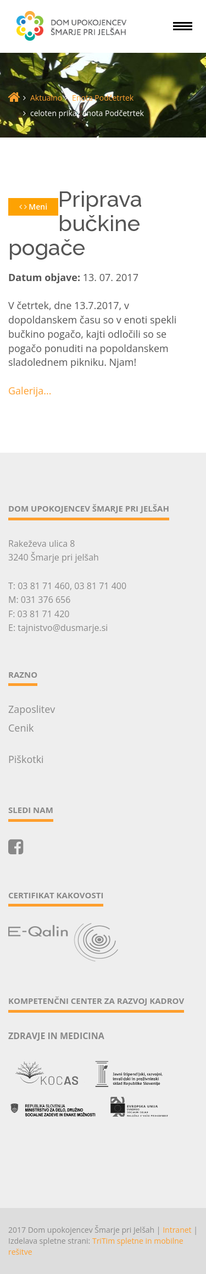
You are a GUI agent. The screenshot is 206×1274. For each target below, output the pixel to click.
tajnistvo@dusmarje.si (63, 628)
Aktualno (46, 97)
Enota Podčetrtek (102, 97)
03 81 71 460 (44, 586)
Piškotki (26, 759)
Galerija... (29, 390)
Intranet (177, 1229)
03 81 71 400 (100, 586)
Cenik (21, 727)
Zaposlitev (31, 709)
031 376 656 (46, 600)
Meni (33, 206)
